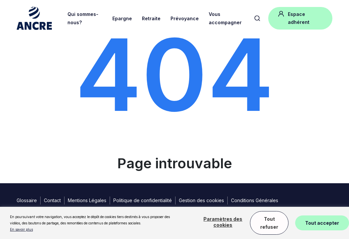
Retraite (151, 18)
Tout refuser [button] (269, 223)
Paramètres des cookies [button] (222, 222)
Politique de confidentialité (142, 200)
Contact (52, 200)
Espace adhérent (293, 17)
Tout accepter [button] (322, 223)
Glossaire (27, 200)
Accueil (24, 43)
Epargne (122, 18)
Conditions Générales (254, 200)
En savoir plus (21, 229)
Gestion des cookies (201, 200)
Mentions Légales (87, 200)
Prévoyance (185, 18)
